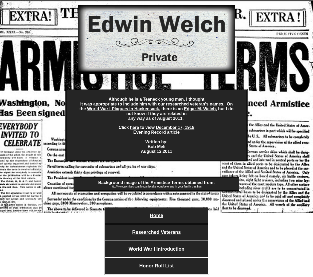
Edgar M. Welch (200, 109)
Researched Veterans (156, 232)
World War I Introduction (157, 249)
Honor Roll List (156, 265)
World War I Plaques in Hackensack (123, 109)
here (134, 127)
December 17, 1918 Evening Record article (163, 130)
